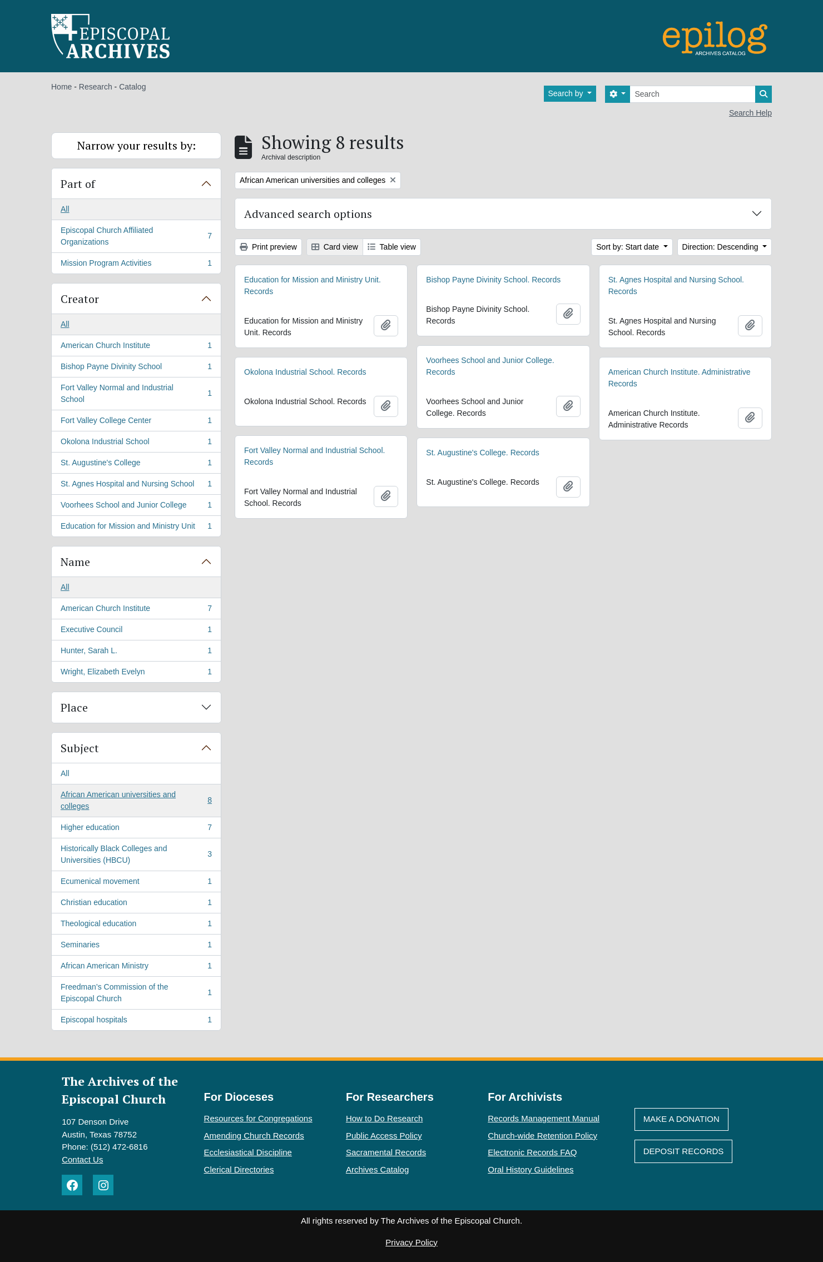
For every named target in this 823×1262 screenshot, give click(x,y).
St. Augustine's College (136, 465)
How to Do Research (384, 1118)
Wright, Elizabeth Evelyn (136, 674)
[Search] (692, 94)
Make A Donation (681, 1119)
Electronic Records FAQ (532, 1152)
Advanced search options (308, 213)
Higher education (136, 829)
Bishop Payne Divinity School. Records (493, 279)
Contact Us (82, 1159)
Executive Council (136, 631)
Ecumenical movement (136, 883)
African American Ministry (136, 968)
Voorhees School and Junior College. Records (490, 366)
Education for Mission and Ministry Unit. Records (312, 285)
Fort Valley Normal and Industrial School (136, 393)
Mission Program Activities (136, 265)
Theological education (136, 925)
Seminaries (136, 947)
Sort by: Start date (628, 246)
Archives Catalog (377, 1169)
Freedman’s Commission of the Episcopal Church (136, 992)
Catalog (132, 86)
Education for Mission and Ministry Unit (136, 528)
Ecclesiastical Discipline (248, 1152)
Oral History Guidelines (530, 1169)
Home (61, 86)
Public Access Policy (384, 1135)
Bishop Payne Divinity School (136, 368)
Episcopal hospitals (136, 1022)
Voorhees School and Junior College (136, 507)
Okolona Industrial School (136, 443)
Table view (392, 246)
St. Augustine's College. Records (482, 452)
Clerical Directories (239, 1169)
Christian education (136, 904)
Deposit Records (683, 1151)
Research (95, 86)
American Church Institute (136, 347)
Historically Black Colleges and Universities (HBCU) (136, 854)
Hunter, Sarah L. (136, 652)
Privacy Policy (411, 1242)
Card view (334, 246)
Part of (78, 183)
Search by (567, 93)
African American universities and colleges (136, 800)
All (65, 209)
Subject (80, 748)
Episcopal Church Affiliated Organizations (136, 236)
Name (75, 561)
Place (74, 707)
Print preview (268, 246)
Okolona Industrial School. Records (305, 371)
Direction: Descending (721, 246)
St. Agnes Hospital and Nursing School (136, 486)
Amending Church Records (254, 1135)
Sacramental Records (386, 1152)
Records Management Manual (543, 1118)
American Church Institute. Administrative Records (679, 377)
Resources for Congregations (258, 1118)
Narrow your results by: (136, 145)
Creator (80, 298)
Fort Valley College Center (136, 422)
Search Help (750, 112)
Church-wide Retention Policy (542, 1135)
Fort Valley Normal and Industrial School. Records (314, 456)
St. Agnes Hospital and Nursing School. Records (676, 285)
